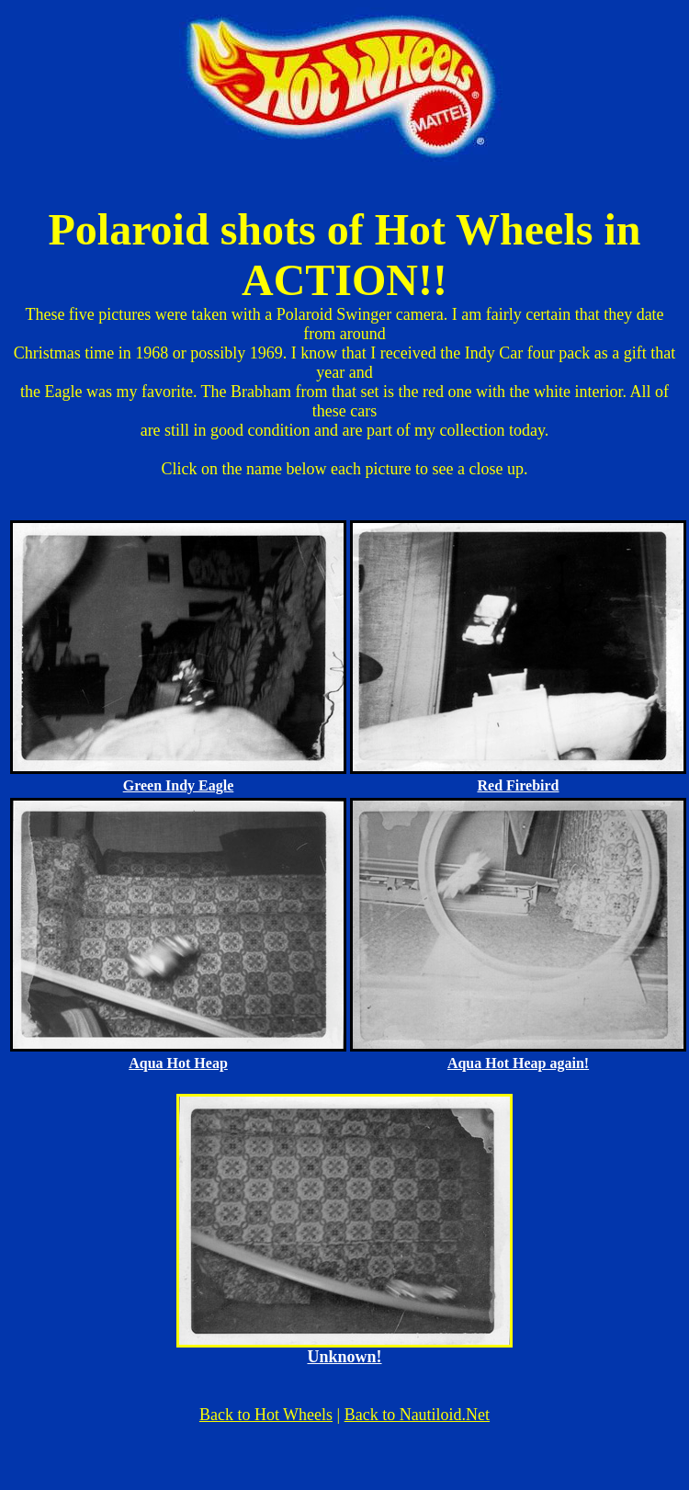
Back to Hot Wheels (266, 1414)
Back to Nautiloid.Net (417, 1414)
